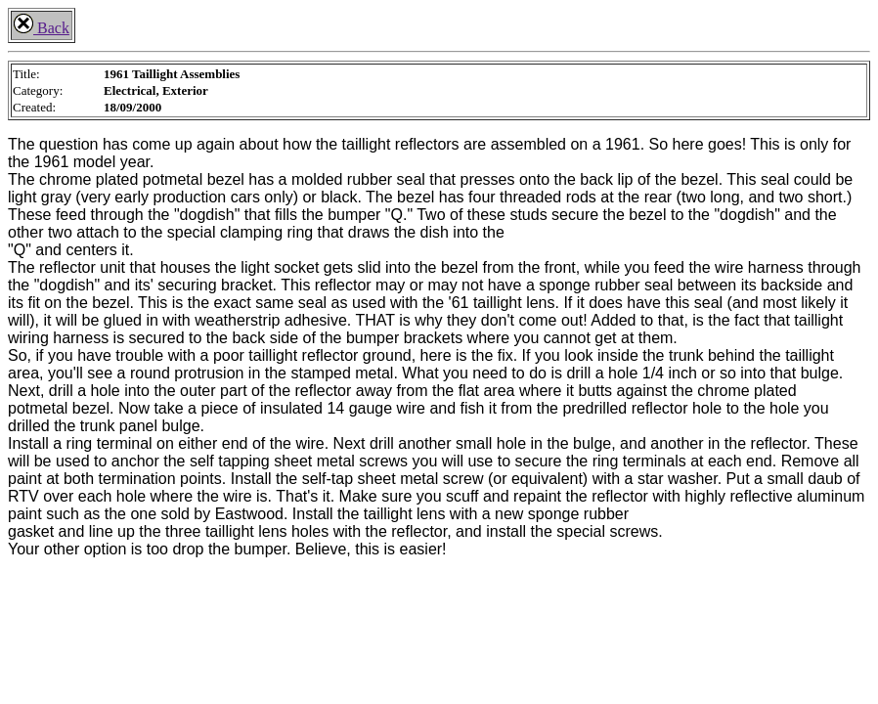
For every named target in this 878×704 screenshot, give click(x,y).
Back (41, 28)
